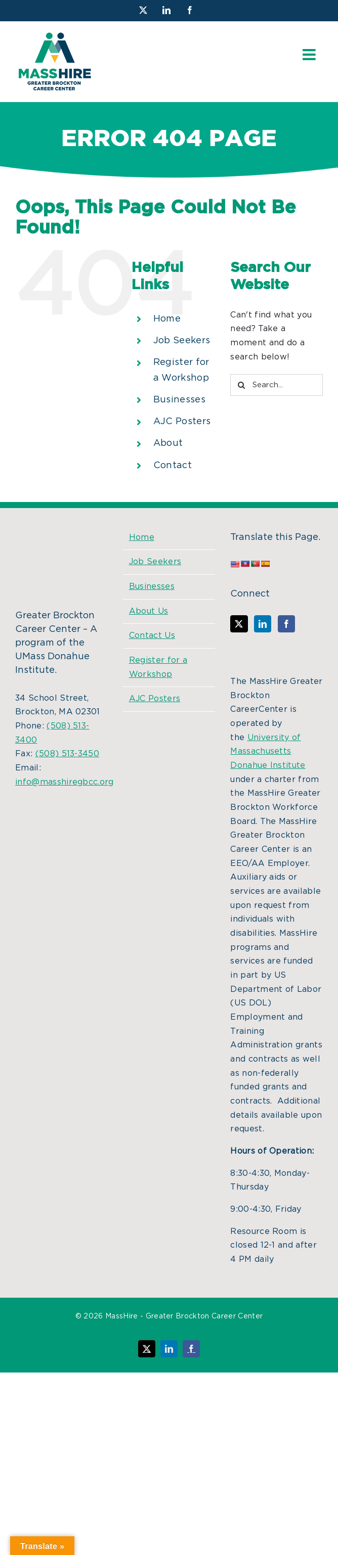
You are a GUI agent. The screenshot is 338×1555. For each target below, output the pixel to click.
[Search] (241, 385)
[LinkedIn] (262, 623)
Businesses (179, 399)
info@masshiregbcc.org (64, 782)
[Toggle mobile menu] (310, 54)
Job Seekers (181, 340)
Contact (172, 465)
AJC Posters (182, 421)
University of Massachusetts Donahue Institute (267, 751)
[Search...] (276, 385)
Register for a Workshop (158, 667)
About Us (148, 611)
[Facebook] (286, 623)
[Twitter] (238, 623)
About (168, 443)
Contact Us (152, 635)
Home (167, 319)
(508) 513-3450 (67, 754)
